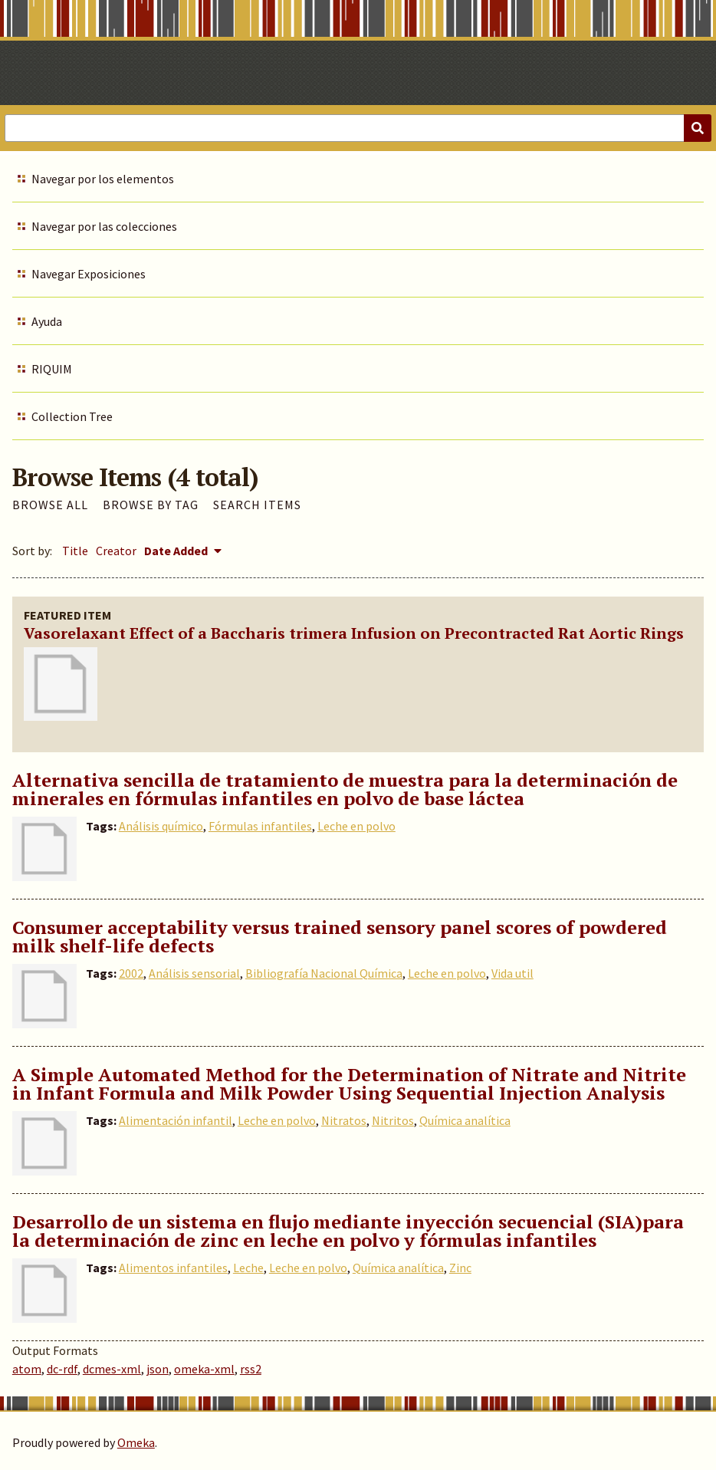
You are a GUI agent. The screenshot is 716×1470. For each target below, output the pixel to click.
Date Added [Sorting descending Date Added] (177, 550)
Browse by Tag (151, 504)
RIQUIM (51, 369)
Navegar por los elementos (102, 178)
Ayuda (46, 321)
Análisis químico (161, 826)
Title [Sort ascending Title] (75, 550)
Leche (248, 1267)
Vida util (512, 973)
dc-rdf (62, 1368)
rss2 (250, 1368)
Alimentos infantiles (173, 1267)
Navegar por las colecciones (104, 226)
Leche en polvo (356, 826)
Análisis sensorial (194, 973)
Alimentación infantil (175, 1120)
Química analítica (465, 1120)
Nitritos (393, 1120)
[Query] (358, 128)
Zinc (460, 1267)
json (157, 1368)
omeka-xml (204, 1368)
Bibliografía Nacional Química (323, 973)
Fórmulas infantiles (260, 826)
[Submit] (697, 128)
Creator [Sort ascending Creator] (116, 550)
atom (26, 1368)
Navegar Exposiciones (88, 273)
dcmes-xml (112, 1368)
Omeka (136, 1442)
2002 (131, 973)
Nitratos (343, 1120)
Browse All (50, 504)
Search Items (257, 504)
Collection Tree (72, 416)
